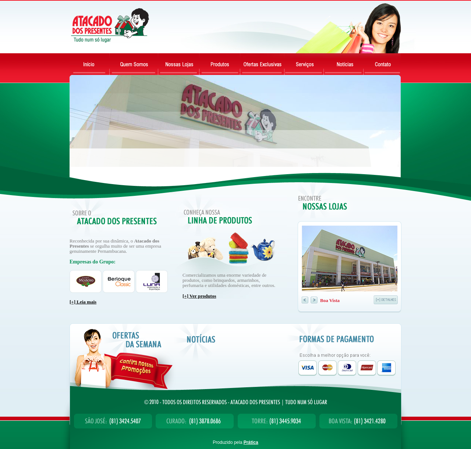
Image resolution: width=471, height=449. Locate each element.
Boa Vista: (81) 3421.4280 (358, 420)
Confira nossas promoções (137, 368)
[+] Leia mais (83, 302)
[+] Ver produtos (199, 296)
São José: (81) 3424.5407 (112, 420)
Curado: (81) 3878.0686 (194, 420)
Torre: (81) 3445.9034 (276, 420)
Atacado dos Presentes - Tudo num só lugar (110, 25)
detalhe (385, 299)
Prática (251, 442)
